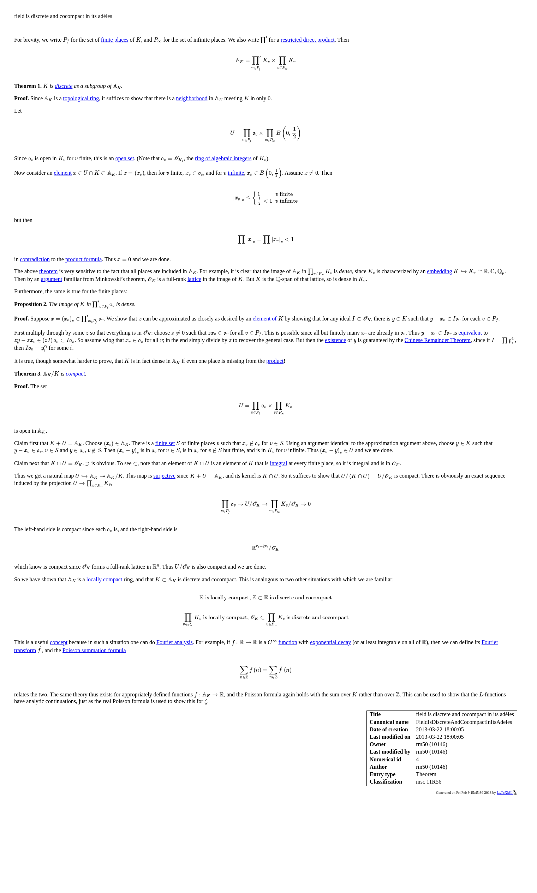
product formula (83, 259)
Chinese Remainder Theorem (438, 340)
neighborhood (192, 98)
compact (75, 374)
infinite (236, 173)
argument (51, 279)
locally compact (104, 579)
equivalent (470, 333)
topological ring (81, 98)
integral (278, 463)
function (288, 642)
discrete (63, 86)
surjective (164, 476)
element (63, 173)
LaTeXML (507, 793)
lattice (194, 279)
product (275, 361)
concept (58, 642)
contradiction (34, 259)
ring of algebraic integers (223, 158)
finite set (165, 443)
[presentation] (66, 40)
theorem (48, 271)
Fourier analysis (174, 642)
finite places (115, 40)
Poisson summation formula (94, 650)
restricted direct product (308, 40)
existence (335, 340)
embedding (439, 271)
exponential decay (330, 642)
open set (124, 158)
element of (265, 319)
